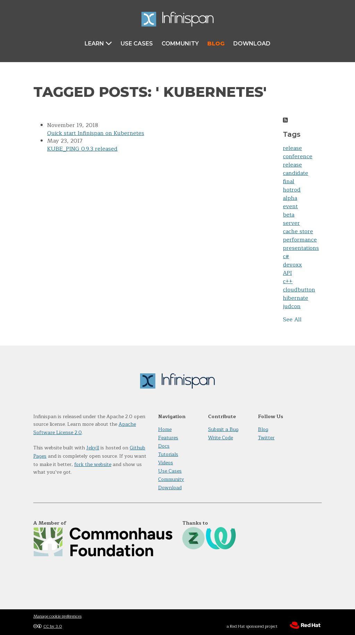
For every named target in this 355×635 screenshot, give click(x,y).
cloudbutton (299, 289)
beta (288, 214)
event (290, 206)
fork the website (92, 464)
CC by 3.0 (52, 626)
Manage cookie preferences (57, 616)
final (288, 181)
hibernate (295, 298)
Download (251, 43)
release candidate (295, 169)
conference (297, 156)
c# (286, 256)
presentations (301, 248)
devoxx (292, 264)
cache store (298, 231)
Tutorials (168, 454)
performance (300, 239)
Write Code (220, 438)
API (287, 273)
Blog (216, 43)
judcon (292, 306)
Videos (165, 463)
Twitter (266, 438)
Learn (98, 43)
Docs (164, 446)
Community (180, 43)
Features (168, 438)
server (291, 223)
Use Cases (137, 43)
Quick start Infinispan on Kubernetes (95, 133)
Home (165, 429)
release (292, 148)
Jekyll (92, 448)
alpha (290, 198)
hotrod (292, 189)
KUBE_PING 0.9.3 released (82, 148)
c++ (288, 281)
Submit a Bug (223, 429)
